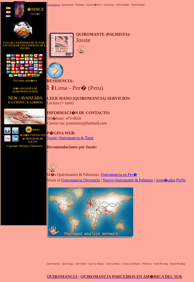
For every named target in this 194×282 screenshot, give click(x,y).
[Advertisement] (106, 18)
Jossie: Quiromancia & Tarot (70, 138)
